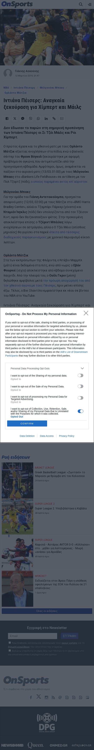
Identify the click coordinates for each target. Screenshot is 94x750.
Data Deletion (27, 436)
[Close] (87, 314)
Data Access (47, 436)
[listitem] (47, 368)
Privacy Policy (66, 436)
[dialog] (47, 375)
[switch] (80, 375)
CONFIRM (27, 423)
